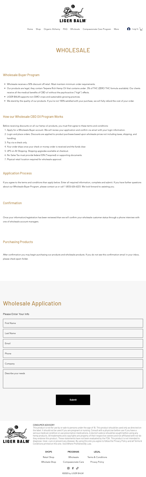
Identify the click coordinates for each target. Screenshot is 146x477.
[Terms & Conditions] (97, 457)
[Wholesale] (73, 457)
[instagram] (68, 468)
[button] (141, 29)
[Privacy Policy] (97, 462)
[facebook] (72, 468)
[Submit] (73, 400)
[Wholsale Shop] (48, 462)
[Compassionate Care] (73, 462)
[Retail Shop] (48, 457)
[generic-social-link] (77, 468)
